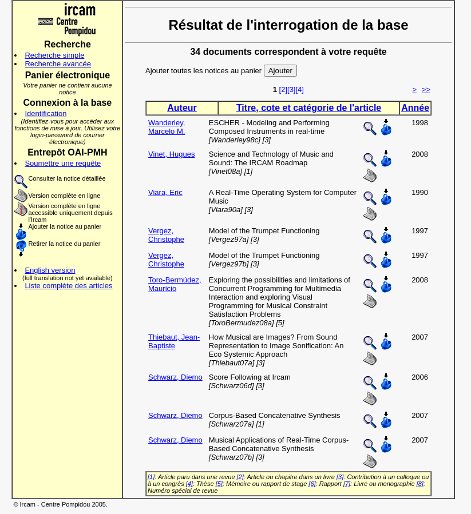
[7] (346, 483)
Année (415, 108)
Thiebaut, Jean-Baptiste (174, 341)
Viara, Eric (165, 192)
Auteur (182, 108)
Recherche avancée (58, 63)
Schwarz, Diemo (175, 377)
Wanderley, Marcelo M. (166, 127)
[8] (420, 483)
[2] (283, 89)
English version (50, 270)
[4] (300, 89)
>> (426, 89)
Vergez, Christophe (166, 235)
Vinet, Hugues (171, 154)
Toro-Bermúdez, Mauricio (174, 284)
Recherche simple (54, 55)
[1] (151, 476)
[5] (219, 483)
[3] (291, 89)
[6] (311, 483)
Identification (45, 113)
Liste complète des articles (68, 285)
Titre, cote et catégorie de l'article (308, 108)
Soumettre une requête (63, 163)
